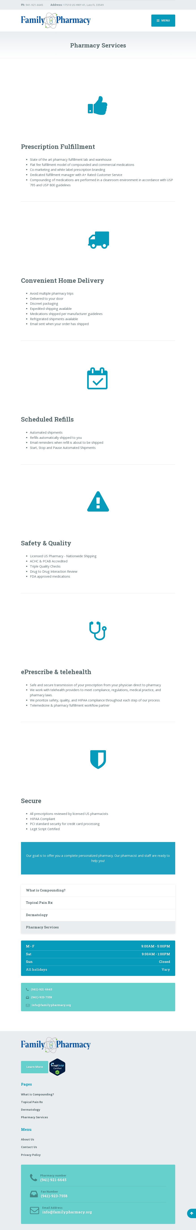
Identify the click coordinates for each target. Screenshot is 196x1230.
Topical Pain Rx (39, 902)
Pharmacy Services (42, 927)
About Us (27, 1139)
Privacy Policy (31, 1155)
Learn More (34, 1067)
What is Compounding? (45, 890)
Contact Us (29, 1147)
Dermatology (37, 915)
